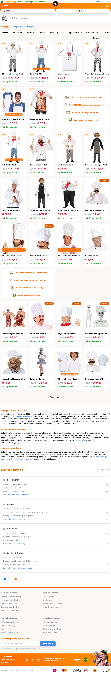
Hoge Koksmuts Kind (66, 333)
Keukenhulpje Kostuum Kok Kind (44, 210)
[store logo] (55, 4)
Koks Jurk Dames (37, 379)
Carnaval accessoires (10, 610)
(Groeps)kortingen (50, 622)
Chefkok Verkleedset (11, 210)
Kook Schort (63, 74)
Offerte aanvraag (50, 625)
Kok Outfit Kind (9, 165)
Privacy (23, 670)
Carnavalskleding (8, 625)
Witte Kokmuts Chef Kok (68, 256)
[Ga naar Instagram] (27, 659)
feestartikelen (80, 440)
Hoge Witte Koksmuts (39, 256)
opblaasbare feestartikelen (18, 416)
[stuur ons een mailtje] (15, 579)
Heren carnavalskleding (10, 600)
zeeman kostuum (22, 459)
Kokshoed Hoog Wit (94, 379)
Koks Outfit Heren (38, 74)
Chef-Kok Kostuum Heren (97, 74)
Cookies (30, 670)
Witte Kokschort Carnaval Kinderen (73, 379)
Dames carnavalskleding (11, 597)
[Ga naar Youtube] (38, 659)
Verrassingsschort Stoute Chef (16, 333)
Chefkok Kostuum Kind (12, 74)
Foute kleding (48, 597)
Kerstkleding (6, 629)
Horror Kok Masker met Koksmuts (17, 379)
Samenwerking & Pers (52, 629)
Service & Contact (50, 632)
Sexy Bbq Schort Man (39, 119)
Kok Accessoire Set (38, 165)
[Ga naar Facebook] (33, 659)
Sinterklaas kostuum (9, 632)
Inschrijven (48, 643)
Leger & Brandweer (50, 607)
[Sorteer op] (101, 38)
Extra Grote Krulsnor (94, 210)
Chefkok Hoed (91, 256)
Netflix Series (48, 600)
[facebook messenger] (5, 579)
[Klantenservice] (103, 1)
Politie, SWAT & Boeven (52, 603)
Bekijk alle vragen (103, 470)
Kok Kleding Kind (65, 165)
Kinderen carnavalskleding (12, 603)
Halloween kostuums (9, 622)
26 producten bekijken (24, 26)
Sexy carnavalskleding (10, 607)
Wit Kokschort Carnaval (13, 119)
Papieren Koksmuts (38, 333)
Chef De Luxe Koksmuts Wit (14, 256)
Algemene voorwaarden (10, 670)
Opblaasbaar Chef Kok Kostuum (72, 210)
